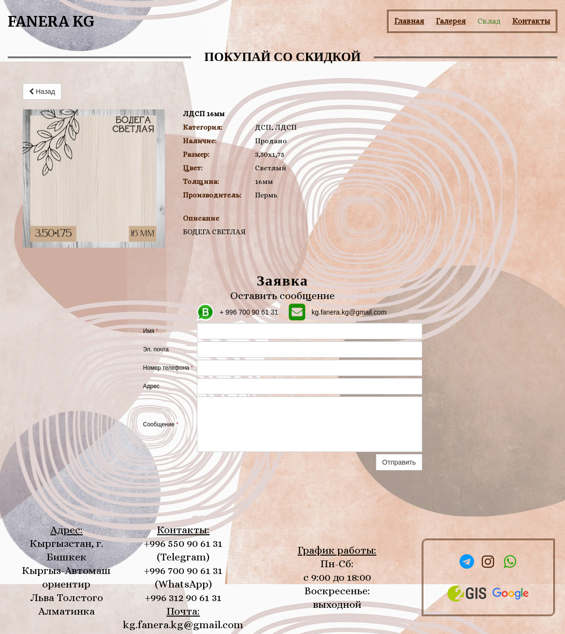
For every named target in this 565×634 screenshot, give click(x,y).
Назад (42, 91)
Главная (409, 21)
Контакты (531, 21)
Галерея (451, 21)
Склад (489, 21)
